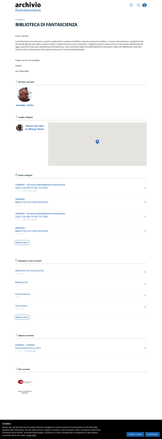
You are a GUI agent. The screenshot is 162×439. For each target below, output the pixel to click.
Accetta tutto (152, 434)
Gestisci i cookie (135, 434)
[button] (97, 141)
